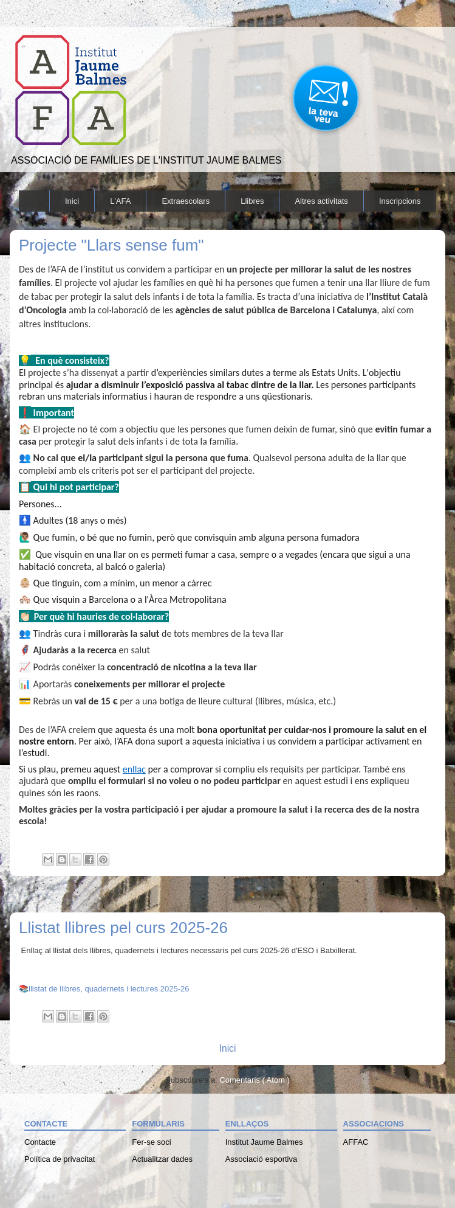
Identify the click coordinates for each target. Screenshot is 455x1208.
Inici (72, 201)
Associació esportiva (261, 1159)
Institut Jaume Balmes (264, 1142)
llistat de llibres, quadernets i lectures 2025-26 (109, 988)
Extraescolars (186, 201)
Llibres (252, 201)
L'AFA (120, 201)
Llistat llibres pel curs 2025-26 (123, 927)
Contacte (40, 1142)
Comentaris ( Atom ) (254, 1080)
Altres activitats (321, 201)
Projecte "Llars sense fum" (111, 245)
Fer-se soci (151, 1142)
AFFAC (356, 1142)
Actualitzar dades (162, 1159)
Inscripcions (400, 201)
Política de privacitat (59, 1159)
